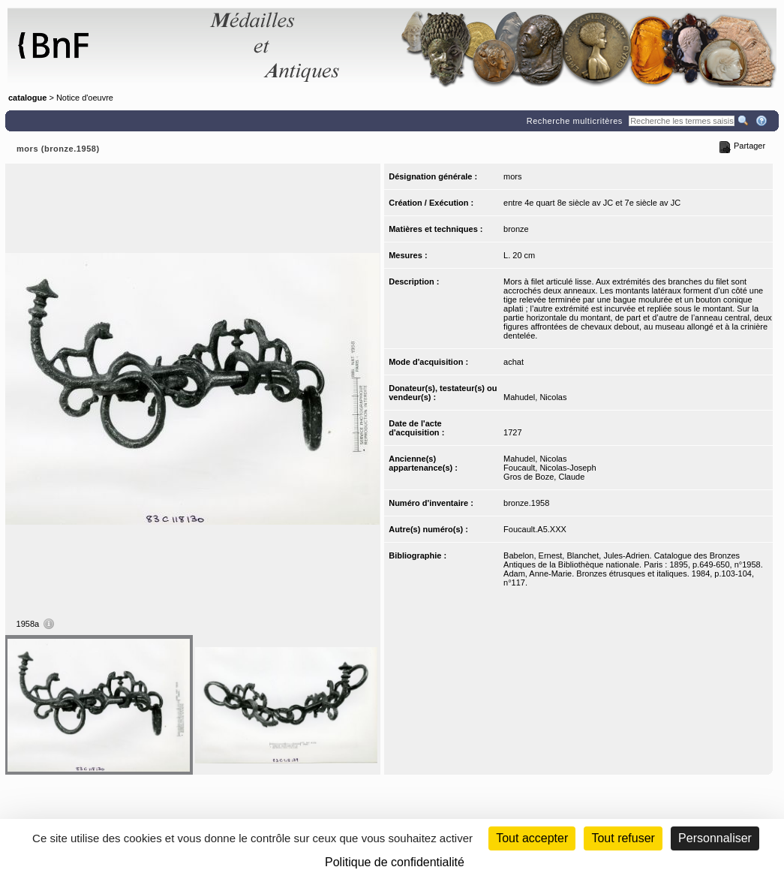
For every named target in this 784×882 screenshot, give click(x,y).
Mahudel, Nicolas (534, 397)
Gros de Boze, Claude (543, 476)
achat (513, 361)
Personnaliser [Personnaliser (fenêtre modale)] (715, 838)
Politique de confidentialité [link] (394, 862)
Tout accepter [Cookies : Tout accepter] (532, 838)
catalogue (27, 97)
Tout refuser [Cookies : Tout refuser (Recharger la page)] (622, 838)
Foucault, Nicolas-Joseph (549, 467)
